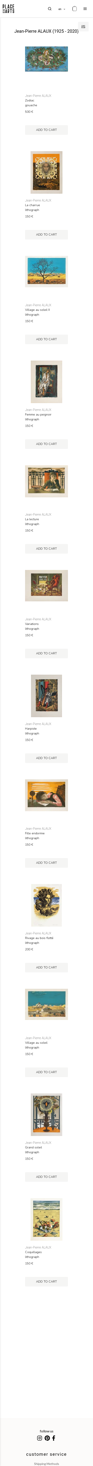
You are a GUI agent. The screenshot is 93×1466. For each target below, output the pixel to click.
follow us (46, 1431)
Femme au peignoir (38, 414)
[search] (49, 9)
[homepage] (8, 8)
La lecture (32, 519)
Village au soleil (36, 1042)
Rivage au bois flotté (39, 938)
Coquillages (33, 1252)
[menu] (85, 9)
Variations (32, 624)
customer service (46, 1454)
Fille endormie (35, 833)
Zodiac (29, 100)
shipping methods (46, 1464)
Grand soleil (33, 1147)
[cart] (74, 8)
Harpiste (31, 728)
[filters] (83, 26)
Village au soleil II (37, 309)
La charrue (32, 205)
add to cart (46, 130)
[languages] (62, 9)
